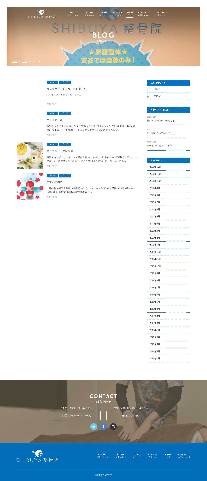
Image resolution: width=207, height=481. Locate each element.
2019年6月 (155, 296)
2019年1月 (155, 332)
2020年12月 (155, 168)
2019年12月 (155, 253)
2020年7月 (155, 204)
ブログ (24, 61)
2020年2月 (155, 239)
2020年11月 (155, 175)
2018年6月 (155, 339)
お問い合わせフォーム (76, 415)
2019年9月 (155, 275)
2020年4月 (155, 225)
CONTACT (151, 14)
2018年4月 (155, 353)
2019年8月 (155, 282)
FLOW (97, 14)
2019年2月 (155, 324)
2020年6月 (155, 211)
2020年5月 (155, 218)
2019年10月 (155, 268)
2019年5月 (155, 303)
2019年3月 (155, 317)
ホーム (15, 61)
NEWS (157, 91)
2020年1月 (155, 246)
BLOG (137, 14)
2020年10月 (155, 182)
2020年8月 (155, 197)
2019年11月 (155, 261)
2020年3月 (155, 232)
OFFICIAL (167, 14)
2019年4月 (155, 310)
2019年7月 (155, 289)
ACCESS (124, 14)
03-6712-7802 (130, 415)
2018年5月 (155, 346)
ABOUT (81, 14)
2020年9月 (155, 190)
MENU (111, 14)
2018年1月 (155, 360)
